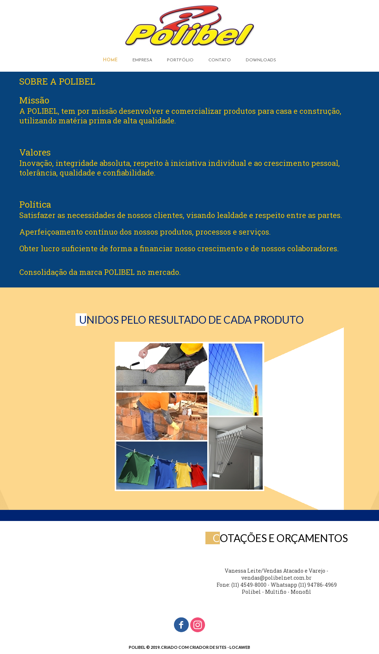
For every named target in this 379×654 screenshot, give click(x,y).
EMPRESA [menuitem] (142, 60)
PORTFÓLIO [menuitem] (180, 60)
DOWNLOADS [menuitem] (261, 60)
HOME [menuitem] (110, 60)
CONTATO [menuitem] (219, 60)
